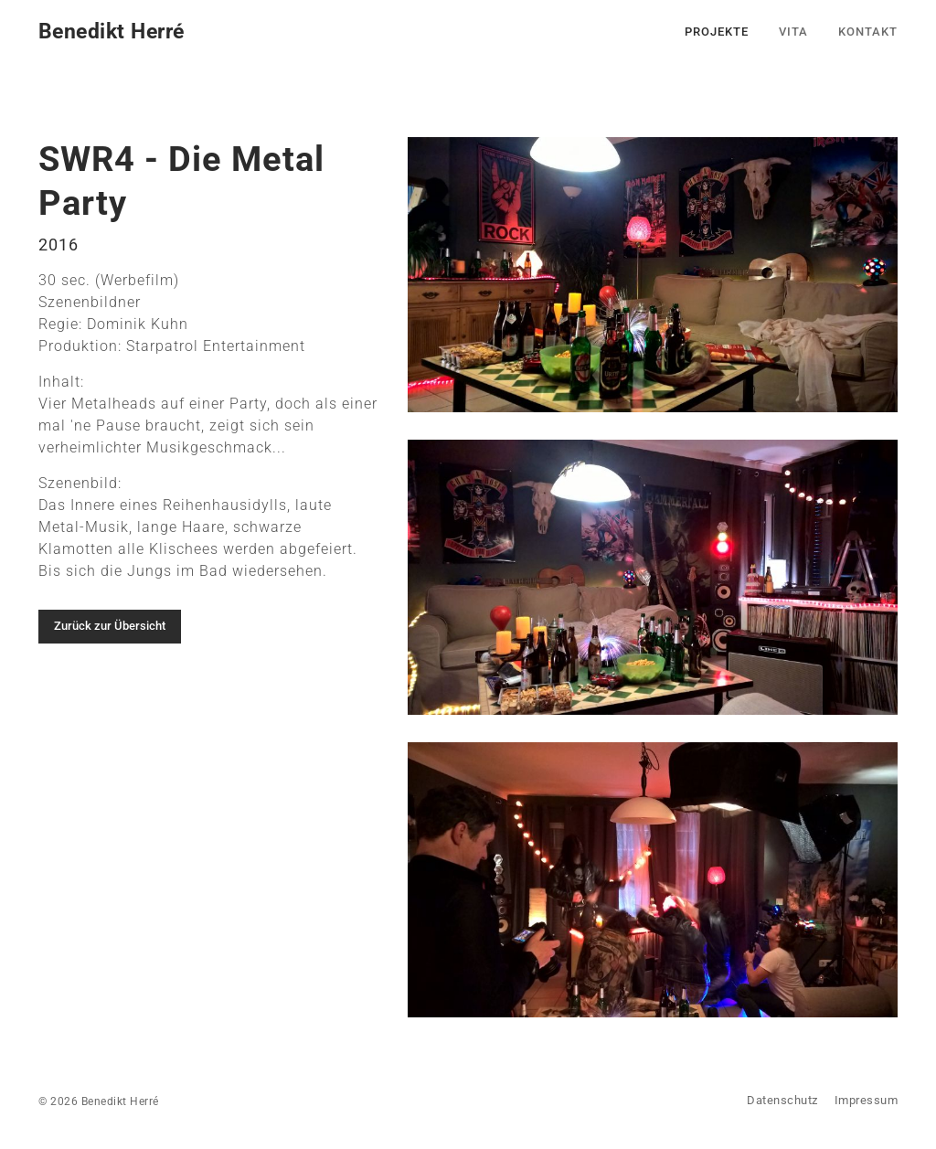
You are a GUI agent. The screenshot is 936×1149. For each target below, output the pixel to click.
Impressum (867, 1100)
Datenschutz (782, 1100)
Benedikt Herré (111, 31)
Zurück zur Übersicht (109, 626)
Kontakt (868, 31)
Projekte (717, 31)
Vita (793, 31)
